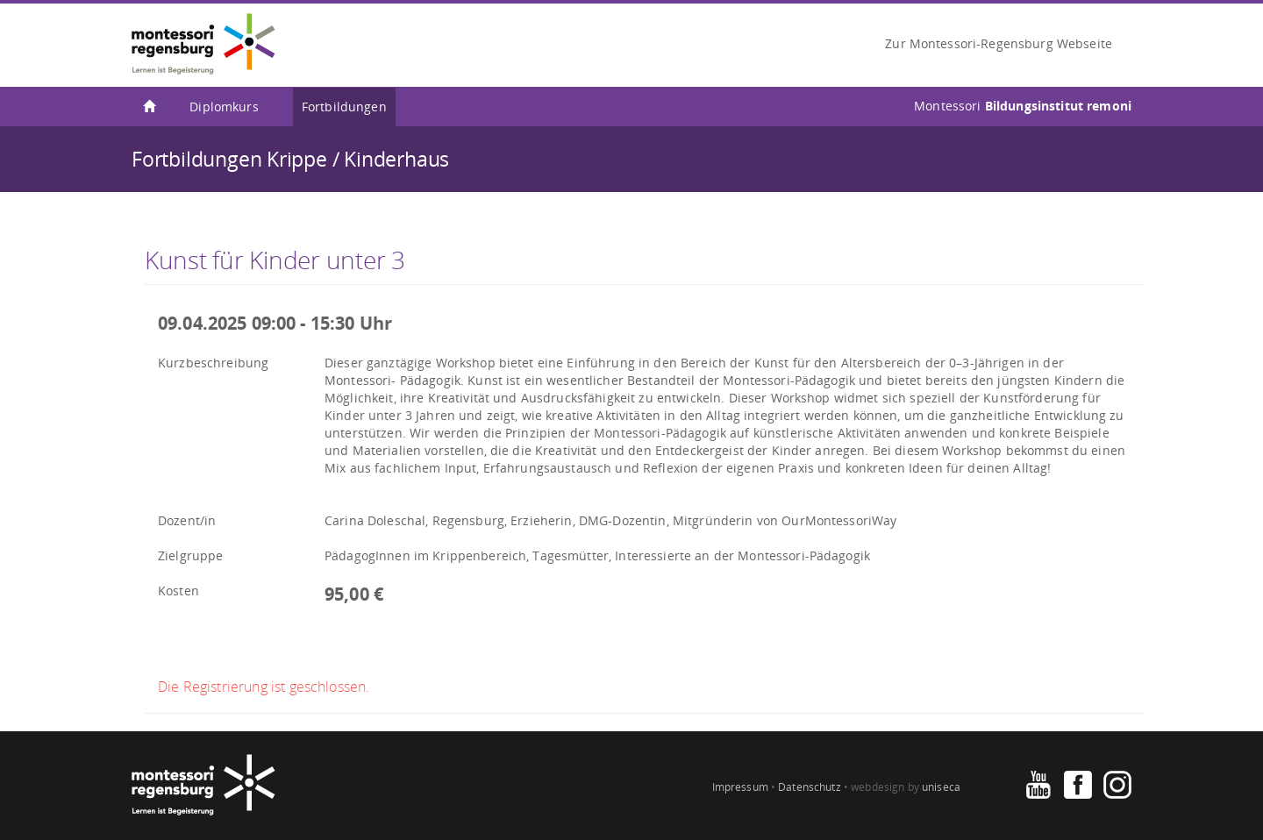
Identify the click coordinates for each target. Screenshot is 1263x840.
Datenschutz (809, 786)
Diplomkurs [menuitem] (223, 106)
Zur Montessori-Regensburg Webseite (998, 43)
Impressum (740, 786)
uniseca (941, 786)
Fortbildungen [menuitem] (344, 106)
